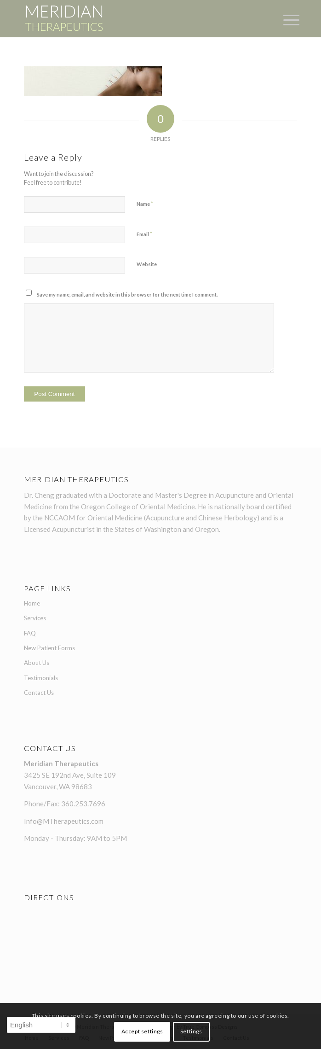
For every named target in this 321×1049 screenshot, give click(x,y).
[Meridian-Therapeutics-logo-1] (133, 18)
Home (32, 603)
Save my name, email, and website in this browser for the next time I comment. (127, 294)
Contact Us (39, 692)
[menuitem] (284, 19)
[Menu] (284, 19)
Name (145, 203)
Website (147, 264)
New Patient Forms (49, 648)
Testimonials (41, 678)
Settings (191, 1031)
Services (35, 618)
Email (144, 234)
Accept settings (142, 1031)
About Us (36, 662)
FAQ (30, 633)
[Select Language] (41, 1025)
